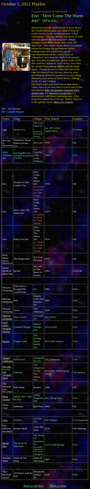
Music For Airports (63, 102)
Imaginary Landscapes (60, 93)
